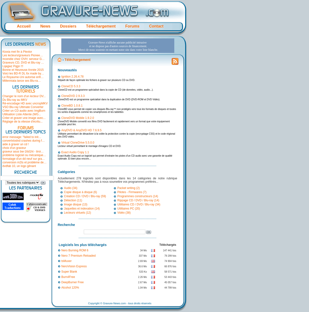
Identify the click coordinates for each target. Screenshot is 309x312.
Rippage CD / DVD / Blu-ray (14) (138, 200)
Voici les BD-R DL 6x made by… (23, 73)
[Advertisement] (117, 45)
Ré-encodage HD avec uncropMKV (25, 103)
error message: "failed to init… (21, 137)
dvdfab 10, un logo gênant (19, 166)
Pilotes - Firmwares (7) (132, 192)
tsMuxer (66, 261)
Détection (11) (73, 200)
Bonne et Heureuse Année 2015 (23, 70)
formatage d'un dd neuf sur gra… (23, 158)
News (45, 26)
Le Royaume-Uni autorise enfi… (23, 77)
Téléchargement (101, 26)
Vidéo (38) (124, 212)
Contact (156, 26)
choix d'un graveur (14, 148)
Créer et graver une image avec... (24, 118)
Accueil (24, 26)
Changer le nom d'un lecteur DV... (24, 96)
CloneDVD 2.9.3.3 (73, 96)
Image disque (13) (75, 204)
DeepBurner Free (72, 282)
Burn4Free (68, 277)
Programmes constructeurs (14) (137, 196)
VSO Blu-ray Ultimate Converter (22, 107)
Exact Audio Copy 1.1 (75, 152)
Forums (132, 26)
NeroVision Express (74, 266)
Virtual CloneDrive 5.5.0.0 (77, 142)
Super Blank (69, 271)
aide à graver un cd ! (15, 144)
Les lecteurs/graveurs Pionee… (22, 55)
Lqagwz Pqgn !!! (12, 66)
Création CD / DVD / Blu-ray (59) (85, 196)
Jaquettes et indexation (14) (82, 208)
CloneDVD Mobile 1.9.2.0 (77, 118)
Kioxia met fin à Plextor (17, 51)
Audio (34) (70, 188)
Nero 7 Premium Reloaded (78, 255)
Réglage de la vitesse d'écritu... (22, 121)
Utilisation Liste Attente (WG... (21, 114)
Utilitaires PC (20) (128, 208)
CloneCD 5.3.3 (70, 86)
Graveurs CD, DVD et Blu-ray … (23, 62)
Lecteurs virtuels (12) (77, 212)
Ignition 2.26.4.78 (72, 76)
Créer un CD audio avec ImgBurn (23, 110)
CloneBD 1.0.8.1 (72, 105)
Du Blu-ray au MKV (14, 100)
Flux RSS (175, 63)
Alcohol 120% (70, 287)
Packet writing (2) (128, 188)
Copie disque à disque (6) (80, 192)
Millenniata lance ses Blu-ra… (21, 80)
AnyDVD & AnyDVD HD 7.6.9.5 (81, 130)
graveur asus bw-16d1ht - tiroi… (23, 151)
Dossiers (68, 26)
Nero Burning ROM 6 (74, 250)
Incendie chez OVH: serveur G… (23, 59)
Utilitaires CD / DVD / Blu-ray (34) (138, 204)
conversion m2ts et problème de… (24, 162)
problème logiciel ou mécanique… (24, 155)
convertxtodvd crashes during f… (23, 140)
